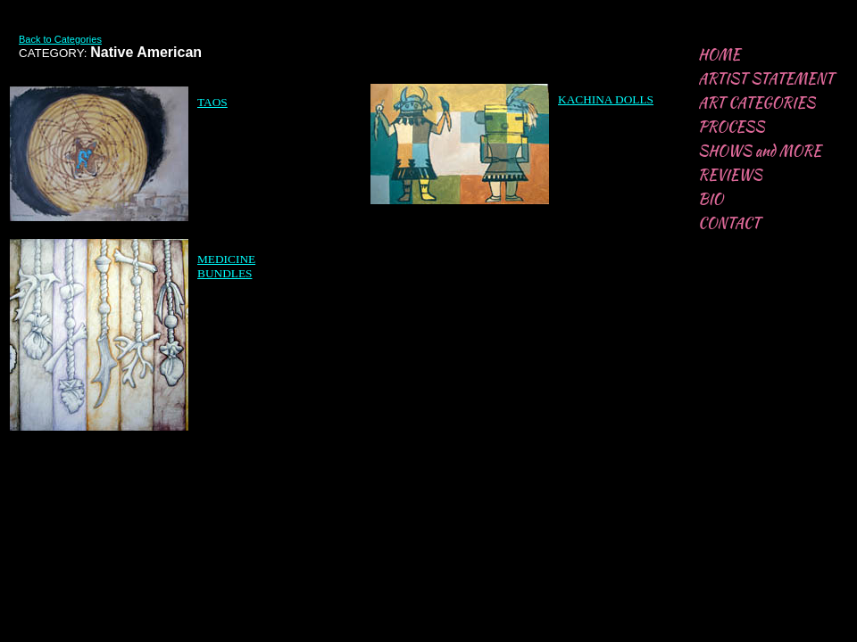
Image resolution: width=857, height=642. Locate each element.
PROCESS (731, 127)
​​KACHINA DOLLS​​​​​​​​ (605, 99)
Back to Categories (60, 39)
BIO (710, 199)
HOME (719, 55)
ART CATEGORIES (756, 103)
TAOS (212, 102)
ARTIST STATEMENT (766, 79)
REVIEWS (730, 175)
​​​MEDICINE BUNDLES (226, 266)
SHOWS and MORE (759, 151)
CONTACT (729, 223)
